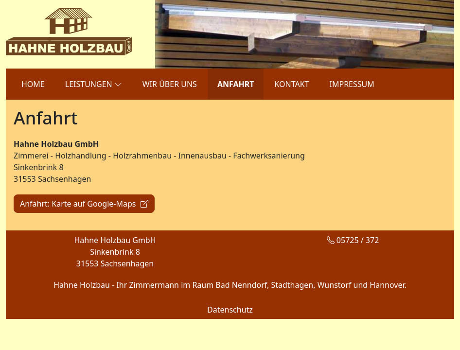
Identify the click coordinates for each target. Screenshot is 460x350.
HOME (33, 84)
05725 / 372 (353, 240)
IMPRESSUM (352, 84)
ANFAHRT (235, 84)
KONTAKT (291, 84)
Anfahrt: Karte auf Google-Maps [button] (84, 203)
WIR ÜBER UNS (169, 84)
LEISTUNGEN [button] (93, 83)
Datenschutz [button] (230, 309)
